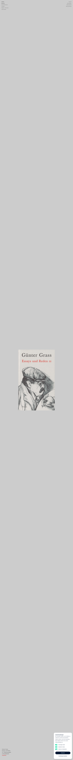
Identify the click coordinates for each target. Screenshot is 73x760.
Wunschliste (68, 6)
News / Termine (5, 7)
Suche (70, 1)
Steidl (3, 1)
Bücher (3, 3)
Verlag (3, 6)
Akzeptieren (63, 752)
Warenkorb (69, 4)
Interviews (4, 9)
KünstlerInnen (5, 4)
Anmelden (69, 3)
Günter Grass (5, 751)
